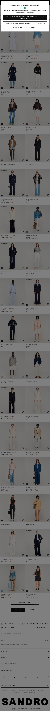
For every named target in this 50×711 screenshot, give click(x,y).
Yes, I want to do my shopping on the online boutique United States (25, 17)
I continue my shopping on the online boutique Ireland (25, 23)
